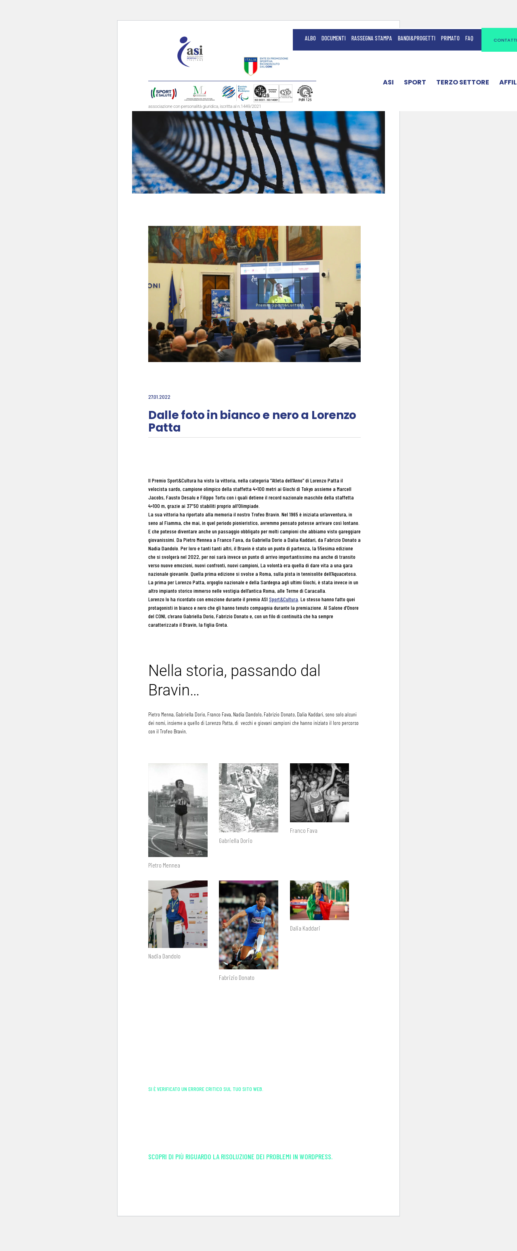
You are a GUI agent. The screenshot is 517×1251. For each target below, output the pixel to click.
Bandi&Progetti (416, 38)
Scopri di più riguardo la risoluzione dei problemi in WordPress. (240, 1176)
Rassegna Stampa (371, 38)
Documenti (334, 38)
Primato (450, 38)
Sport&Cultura (283, 599)
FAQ (469, 38)
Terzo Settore (462, 84)
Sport (415, 84)
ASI (388, 84)
